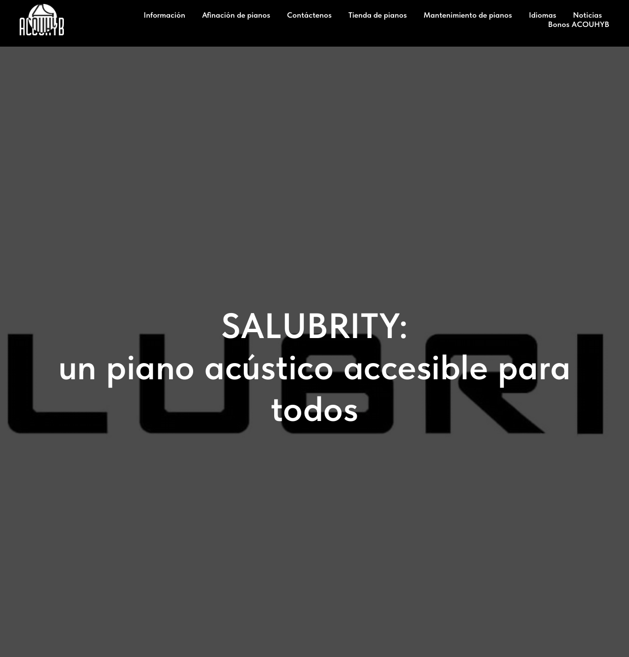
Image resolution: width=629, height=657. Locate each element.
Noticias (587, 15)
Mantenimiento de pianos (468, 15)
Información (164, 15)
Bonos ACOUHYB (578, 24)
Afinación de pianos (236, 15)
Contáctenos (309, 15)
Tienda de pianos (377, 15)
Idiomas (542, 15)
